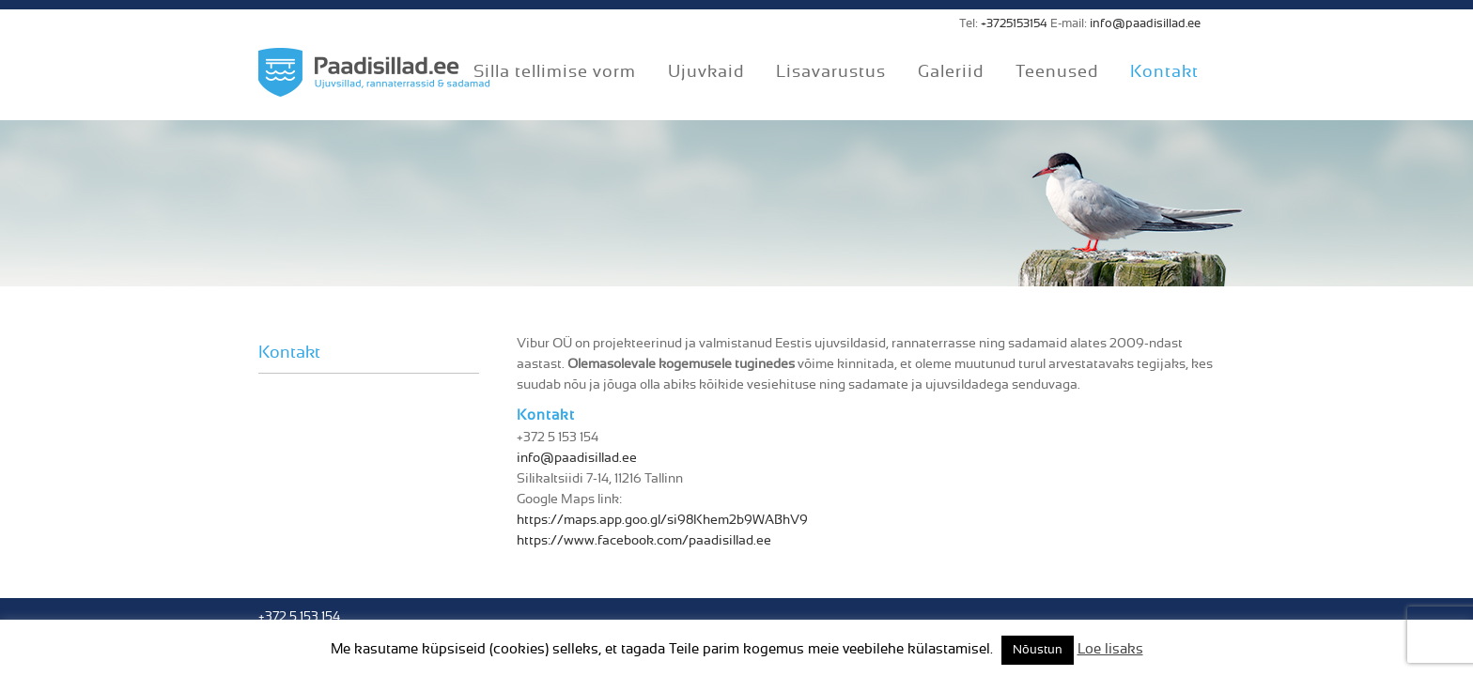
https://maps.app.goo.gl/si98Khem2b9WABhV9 (662, 520)
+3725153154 (1014, 24)
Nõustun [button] (1037, 650)
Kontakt (289, 353)
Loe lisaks (1110, 649)
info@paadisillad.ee (1145, 24)
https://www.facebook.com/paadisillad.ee (644, 540)
